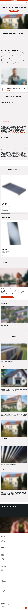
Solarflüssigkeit (22, 58)
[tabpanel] (14, 112)
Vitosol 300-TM (5, 118)
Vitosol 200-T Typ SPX (6, 121)
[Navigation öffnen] (26, 2)
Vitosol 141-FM (14, 131)
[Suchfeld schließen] (25, 2)
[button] (26, 608)
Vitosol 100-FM (11, 132)
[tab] (10, 99)
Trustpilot (2, 162)
